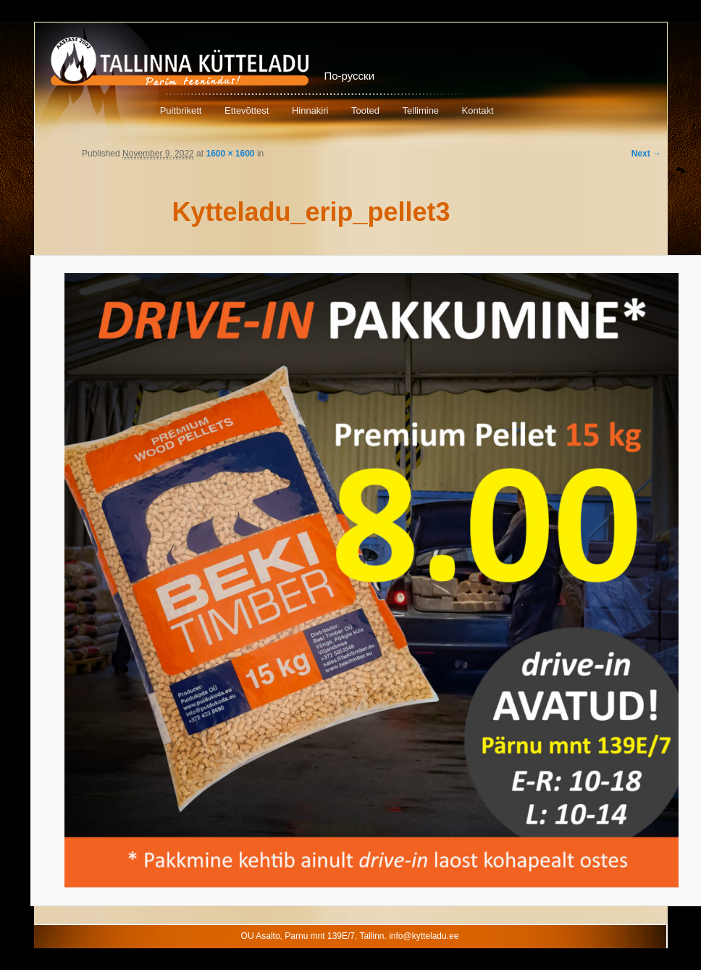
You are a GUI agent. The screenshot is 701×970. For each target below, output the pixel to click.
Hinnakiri (310, 110)
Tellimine (421, 110)
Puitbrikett (181, 110)
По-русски (349, 76)
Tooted (365, 110)
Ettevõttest (246, 110)
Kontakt (478, 110)
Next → (646, 154)
